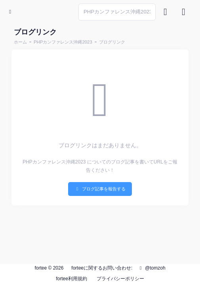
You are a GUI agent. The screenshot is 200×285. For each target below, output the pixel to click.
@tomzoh (152, 268)
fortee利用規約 (71, 278)
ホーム (20, 42)
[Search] (117, 12)
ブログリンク (112, 42)
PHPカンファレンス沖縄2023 (63, 42)
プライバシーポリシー (120, 278)
